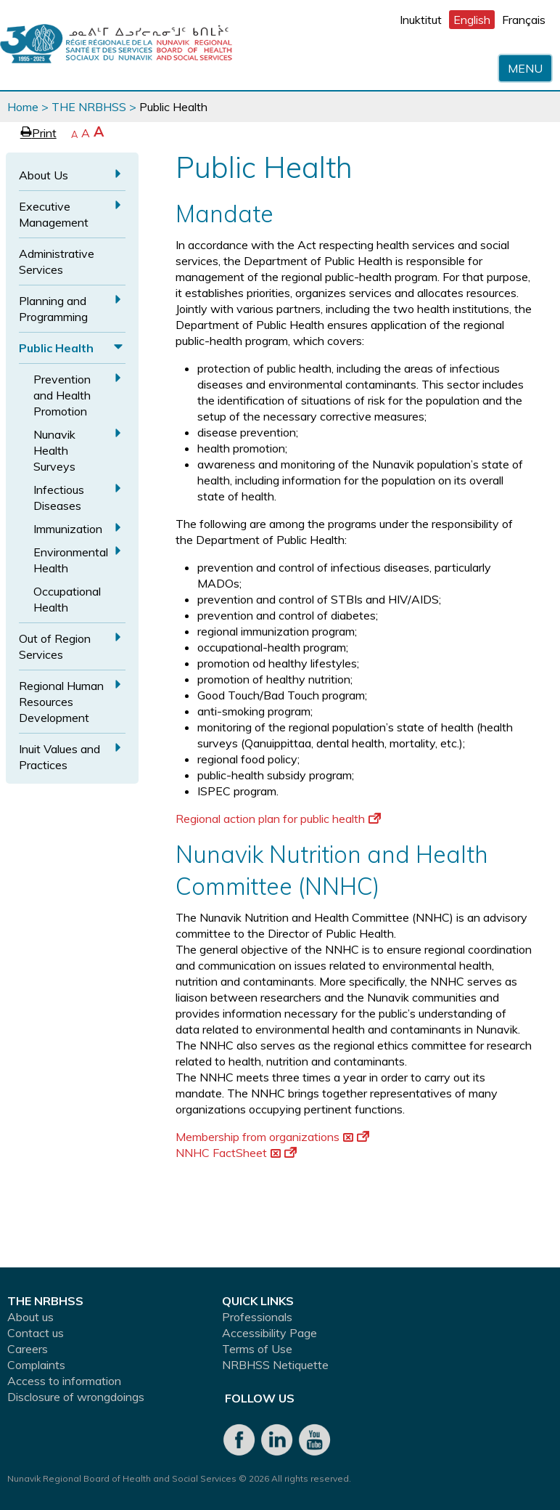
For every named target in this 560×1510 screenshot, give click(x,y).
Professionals (257, 1317)
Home (22, 107)
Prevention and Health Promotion (62, 395)
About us (30, 1317)
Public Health (56, 348)
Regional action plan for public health (278, 818)
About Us (43, 175)
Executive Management (53, 214)
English (471, 19)
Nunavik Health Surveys (54, 450)
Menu (525, 68)
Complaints (36, 1364)
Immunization (67, 528)
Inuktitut (421, 19)
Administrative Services (56, 261)
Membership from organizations (272, 1136)
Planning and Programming (53, 308)
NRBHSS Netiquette (275, 1364)
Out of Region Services (55, 646)
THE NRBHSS (89, 107)
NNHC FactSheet (236, 1152)
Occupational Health (67, 599)
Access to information (64, 1380)
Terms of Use (257, 1348)
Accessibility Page (269, 1333)
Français (523, 19)
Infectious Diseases (58, 497)
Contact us (35, 1333)
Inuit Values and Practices (59, 757)
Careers (27, 1348)
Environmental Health (70, 560)
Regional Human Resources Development (61, 701)
